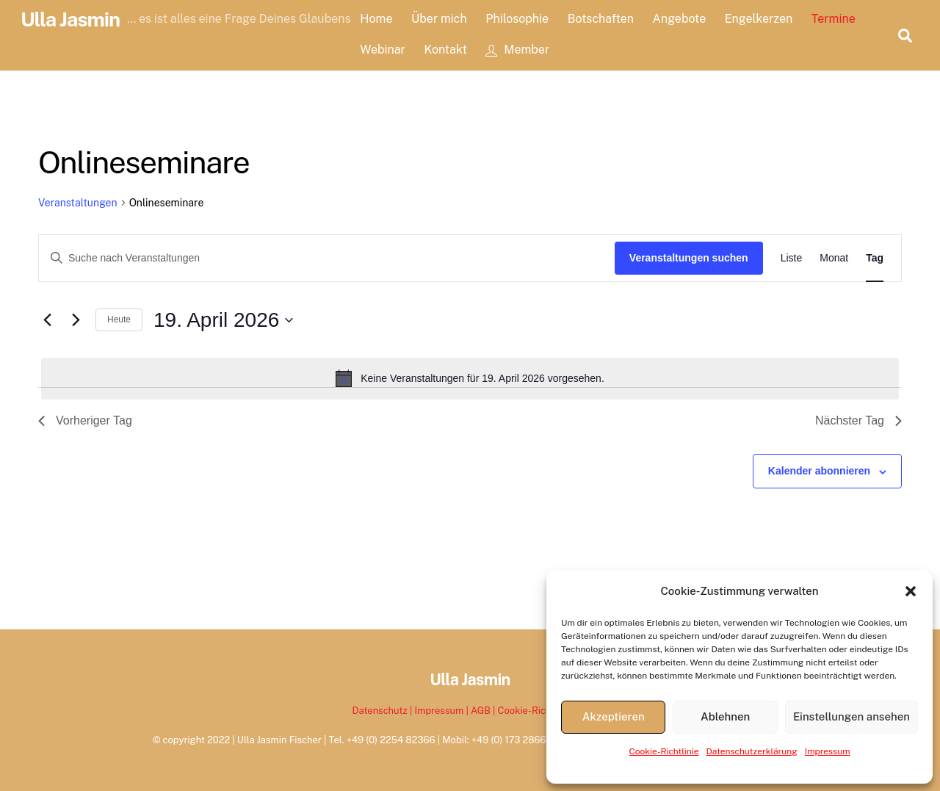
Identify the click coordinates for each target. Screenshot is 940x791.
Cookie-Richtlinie (663, 751)
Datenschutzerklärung (752, 751)
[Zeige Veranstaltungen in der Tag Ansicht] (874, 258)
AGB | (484, 710)
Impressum (827, 751)
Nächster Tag (858, 420)
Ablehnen (725, 716)
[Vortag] (47, 320)
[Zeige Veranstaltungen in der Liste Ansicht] (792, 258)
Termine (833, 19)
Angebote (679, 19)
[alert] (470, 378)
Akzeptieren (613, 716)
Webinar (382, 50)
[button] (910, 591)
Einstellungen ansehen (851, 716)
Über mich (439, 19)
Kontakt (445, 50)
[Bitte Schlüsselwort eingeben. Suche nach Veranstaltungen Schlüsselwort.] (327, 258)
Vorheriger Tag (85, 420)
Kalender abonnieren (819, 471)
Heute (119, 319)
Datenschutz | (383, 710)
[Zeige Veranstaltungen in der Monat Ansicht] (834, 258)
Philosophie (517, 19)
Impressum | (443, 710)
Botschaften (601, 19)
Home (376, 19)
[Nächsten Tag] (75, 320)
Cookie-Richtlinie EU (543, 710)
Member (517, 50)
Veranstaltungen (78, 203)
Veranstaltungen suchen (688, 258)
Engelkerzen (758, 19)
